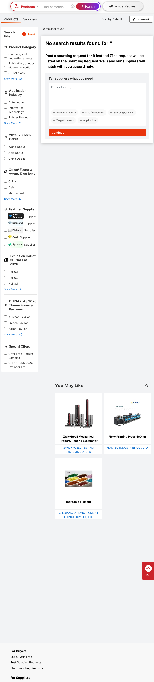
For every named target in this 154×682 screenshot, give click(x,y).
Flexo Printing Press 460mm (128, 436)
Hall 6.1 (13, 271)
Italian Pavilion (17, 328)
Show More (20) (13, 123)
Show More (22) (13, 334)
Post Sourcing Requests (25, 662)
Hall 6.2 (13, 277)
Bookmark (141, 19)
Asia (11, 187)
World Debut (16, 146)
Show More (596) (13, 78)
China (12, 181)
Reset (31, 34)
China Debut (16, 158)
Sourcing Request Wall (87, 61)
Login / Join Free (21, 656)
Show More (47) (13, 198)
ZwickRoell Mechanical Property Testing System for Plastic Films (79, 441)
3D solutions (16, 73)
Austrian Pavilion (19, 317)
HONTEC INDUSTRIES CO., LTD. (127, 447)
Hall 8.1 (13, 283)
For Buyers (18, 651)
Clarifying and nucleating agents (20, 56)
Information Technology (16, 110)
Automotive (16, 102)
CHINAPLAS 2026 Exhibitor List (20, 365)
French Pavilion (18, 323)
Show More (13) (13, 289)
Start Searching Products (26, 668)
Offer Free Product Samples (20, 355)
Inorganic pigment (78, 501)
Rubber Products (19, 117)
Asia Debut (15, 152)
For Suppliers (20, 678)
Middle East (16, 193)
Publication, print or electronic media (21, 65)
